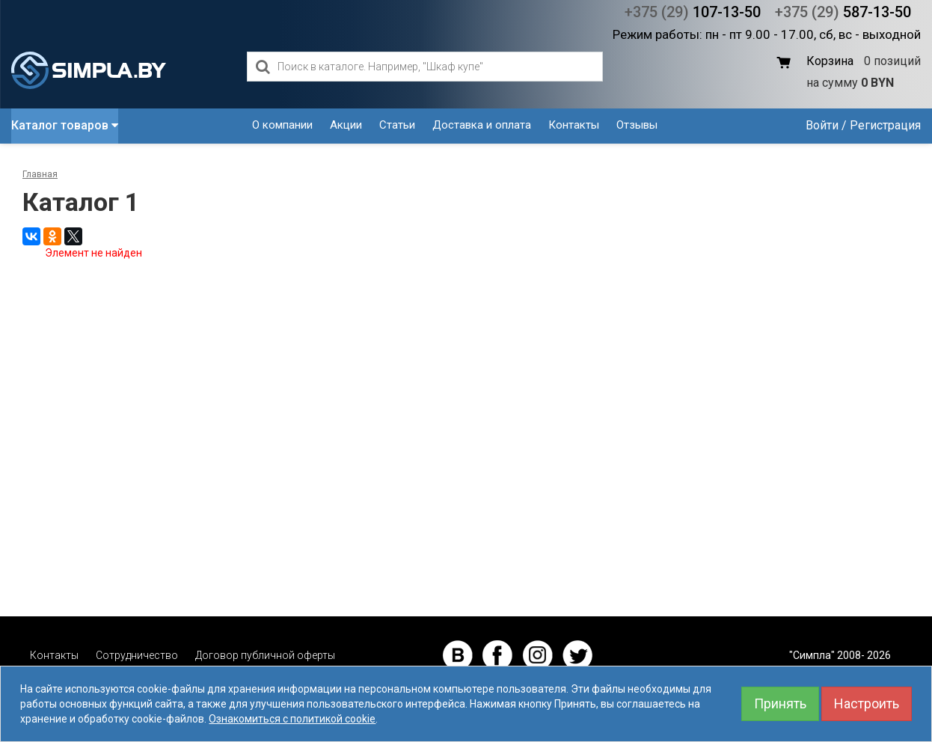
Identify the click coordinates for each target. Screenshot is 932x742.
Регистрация (885, 125)
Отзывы (636, 125)
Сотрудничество (137, 655)
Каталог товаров (64, 125)
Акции (346, 125)
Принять (780, 703)
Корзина (829, 61)
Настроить (866, 703)
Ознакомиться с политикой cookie (292, 719)
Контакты (573, 125)
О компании (282, 125)
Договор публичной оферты (265, 655)
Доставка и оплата (481, 125)
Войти (822, 125)
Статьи (397, 125)
